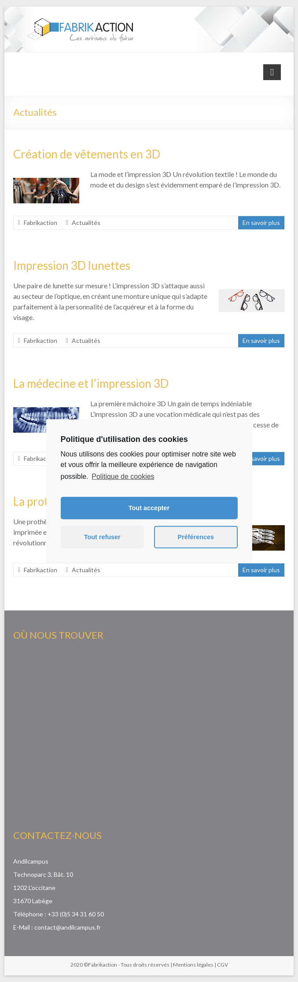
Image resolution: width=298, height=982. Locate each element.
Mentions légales (193, 964)
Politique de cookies (123, 476)
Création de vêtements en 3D (86, 154)
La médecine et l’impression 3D (91, 383)
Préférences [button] (196, 537)
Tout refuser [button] (102, 537)
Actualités (86, 222)
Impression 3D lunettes (71, 265)
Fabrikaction (40, 222)
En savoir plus (261, 222)
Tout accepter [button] (149, 507)
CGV (222, 964)
